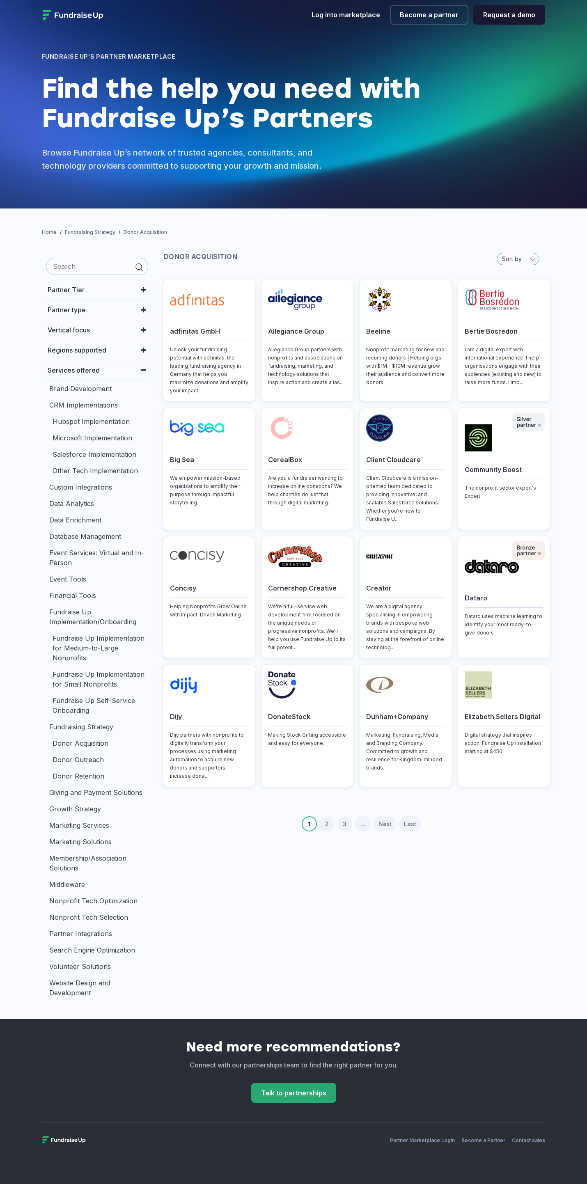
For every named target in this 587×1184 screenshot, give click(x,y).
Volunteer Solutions (80, 966)
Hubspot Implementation (91, 421)
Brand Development (80, 389)
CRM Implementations (83, 405)
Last (410, 823)
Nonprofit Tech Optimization (93, 901)
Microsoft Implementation (92, 438)
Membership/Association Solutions (87, 863)
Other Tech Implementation (95, 471)
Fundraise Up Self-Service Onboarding (94, 705)
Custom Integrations (80, 487)
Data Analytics (71, 503)
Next (385, 823)
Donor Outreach (78, 760)
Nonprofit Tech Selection (88, 917)
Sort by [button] (519, 258)
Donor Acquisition (80, 743)
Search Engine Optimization (92, 950)
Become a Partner (483, 1140)
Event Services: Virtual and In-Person (96, 558)
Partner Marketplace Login (422, 1140)
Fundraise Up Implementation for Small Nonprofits (98, 679)
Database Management (85, 536)
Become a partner (429, 15)
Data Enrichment (75, 520)
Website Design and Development (79, 988)
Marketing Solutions (80, 842)
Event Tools (67, 579)
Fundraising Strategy (81, 727)
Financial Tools (72, 595)
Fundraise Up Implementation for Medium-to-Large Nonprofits (98, 648)
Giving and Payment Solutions (95, 792)
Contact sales (528, 1140)
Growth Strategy (75, 809)
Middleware (67, 884)
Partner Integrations (80, 934)
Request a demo (509, 15)
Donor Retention (78, 776)
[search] (97, 266)
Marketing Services (79, 825)
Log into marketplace (346, 15)
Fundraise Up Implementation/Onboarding (92, 617)
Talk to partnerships (293, 1093)
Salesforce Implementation (94, 454)
